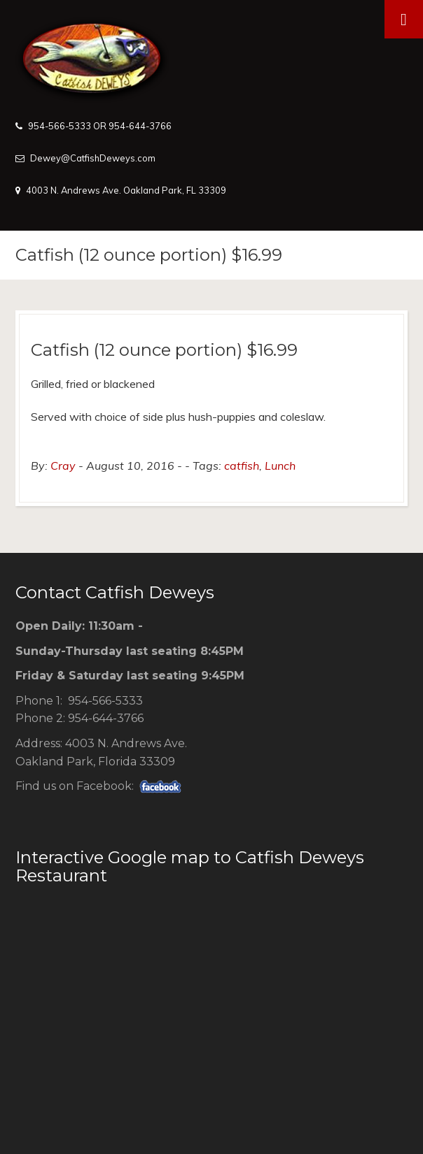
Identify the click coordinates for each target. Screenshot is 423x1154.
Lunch (280, 466)
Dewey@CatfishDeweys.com (92, 158)
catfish (241, 466)
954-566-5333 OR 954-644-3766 (100, 125)
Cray (63, 466)
